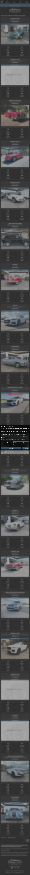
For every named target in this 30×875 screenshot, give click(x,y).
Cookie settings (25, 448)
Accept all (11, 448)
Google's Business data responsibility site (21, 441)
